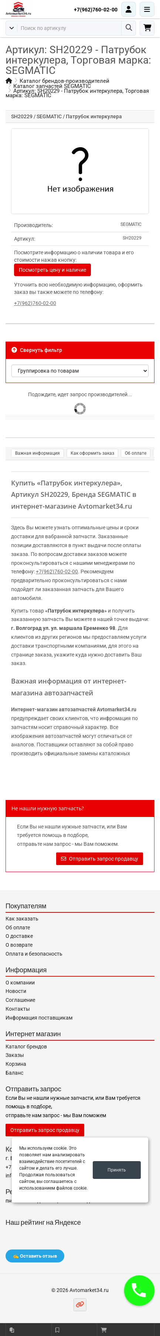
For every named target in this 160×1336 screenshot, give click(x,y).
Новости (16, 991)
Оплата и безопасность (34, 954)
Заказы (15, 1055)
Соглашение (20, 1000)
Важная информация (37, 453)
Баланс (14, 1073)
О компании (20, 983)
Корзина (16, 1064)
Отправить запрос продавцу (99, 859)
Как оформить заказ (92, 453)
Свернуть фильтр (36, 350)
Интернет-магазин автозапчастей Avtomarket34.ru (73, 709)
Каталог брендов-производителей (64, 81)
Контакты (18, 1009)
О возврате (19, 945)
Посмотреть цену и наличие (52, 270)
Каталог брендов (26, 1047)
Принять (117, 1170)
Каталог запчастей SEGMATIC (52, 86)
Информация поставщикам (39, 1018)
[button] (139, 1290)
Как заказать (22, 919)
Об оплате (135, 453)
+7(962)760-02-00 (96, 10)
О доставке (19, 936)
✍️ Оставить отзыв (35, 1256)
